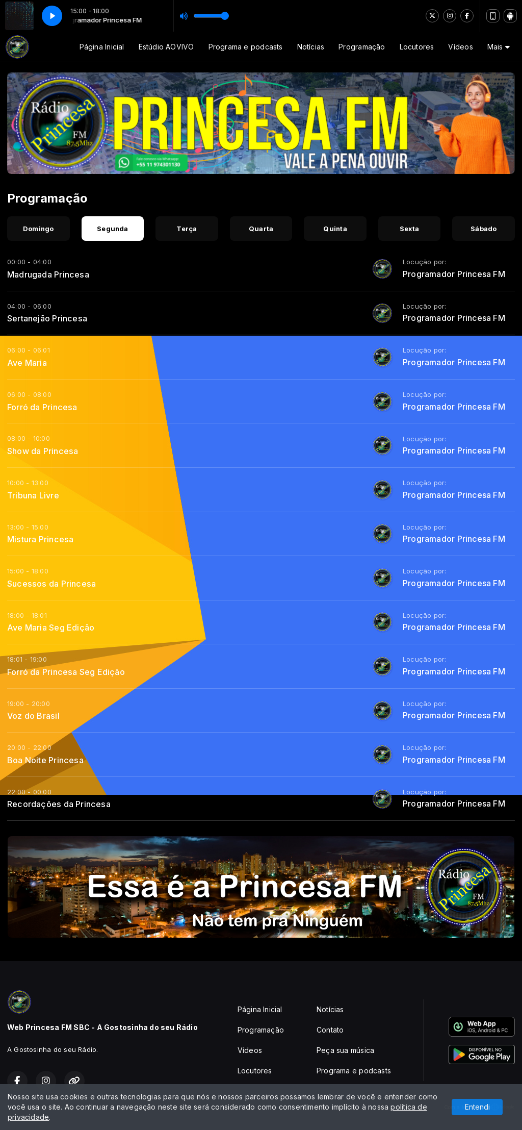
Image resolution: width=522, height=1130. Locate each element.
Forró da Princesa (42, 407)
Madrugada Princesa (48, 274)
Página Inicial (102, 46)
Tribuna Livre (33, 495)
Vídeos (460, 46)
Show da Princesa (42, 451)
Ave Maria (27, 363)
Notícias (311, 46)
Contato (330, 1029)
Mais (498, 46)
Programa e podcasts (245, 46)
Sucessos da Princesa (51, 584)
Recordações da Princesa (59, 804)
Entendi (477, 1106)
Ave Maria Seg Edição (50, 627)
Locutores (417, 46)
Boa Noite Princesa (45, 760)
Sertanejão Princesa (47, 318)
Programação (361, 46)
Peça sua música (345, 1050)
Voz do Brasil (33, 716)
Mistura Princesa (40, 539)
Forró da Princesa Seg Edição (66, 672)
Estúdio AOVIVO (166, 46)
